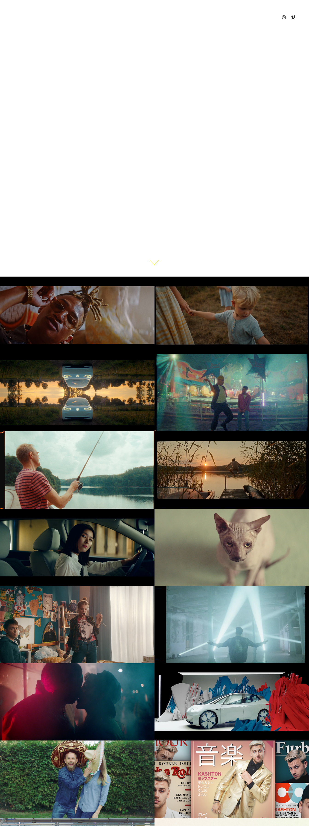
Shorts (48, 17)
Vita (64, 17)
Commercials (24, 17)
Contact (81, 17)
